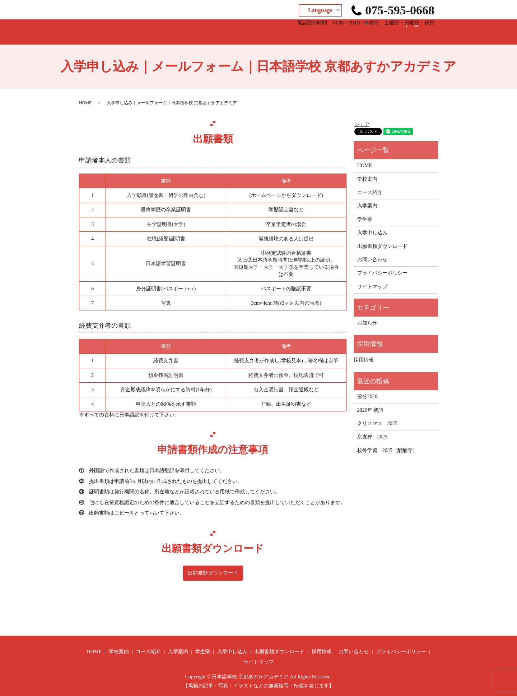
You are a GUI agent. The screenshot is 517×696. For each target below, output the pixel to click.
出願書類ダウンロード (306, 28)
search (422, 28)
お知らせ (367, 316)
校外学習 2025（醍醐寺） (387, 443)
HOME (102, 28)
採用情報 (351, 28)
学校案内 (130, 28)
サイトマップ (372, 279)
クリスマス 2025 (377, 416)
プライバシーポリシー (382, 266)
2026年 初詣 (370, 403)
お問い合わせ (387, 28)
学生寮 (223, 28)
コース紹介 (163, 28)
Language (320, 10)
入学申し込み (256, 28)
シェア (361, 117)
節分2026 (367, 389)
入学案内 (196, 28)
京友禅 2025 (372, 430)
